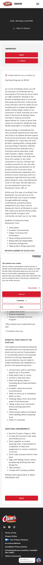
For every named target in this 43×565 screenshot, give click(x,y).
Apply (21, 55)
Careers (18, 4)
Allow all (22, 294)
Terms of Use (10, 533)
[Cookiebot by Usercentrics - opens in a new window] (32, 256)
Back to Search (21, 28)
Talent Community (13, 556)
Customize (21, 300)
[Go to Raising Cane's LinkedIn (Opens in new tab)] (4, 527)
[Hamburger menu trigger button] (37, 3)
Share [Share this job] (21, 61)
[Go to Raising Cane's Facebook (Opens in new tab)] (9, 527)
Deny (21, 307)
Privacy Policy (11, 536)
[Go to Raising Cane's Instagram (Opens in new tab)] (14, 527)
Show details (32, 288)
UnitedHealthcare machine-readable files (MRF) (21, 551)
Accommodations (13, 543)
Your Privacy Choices (16, 540)
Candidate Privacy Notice (16, 547)
